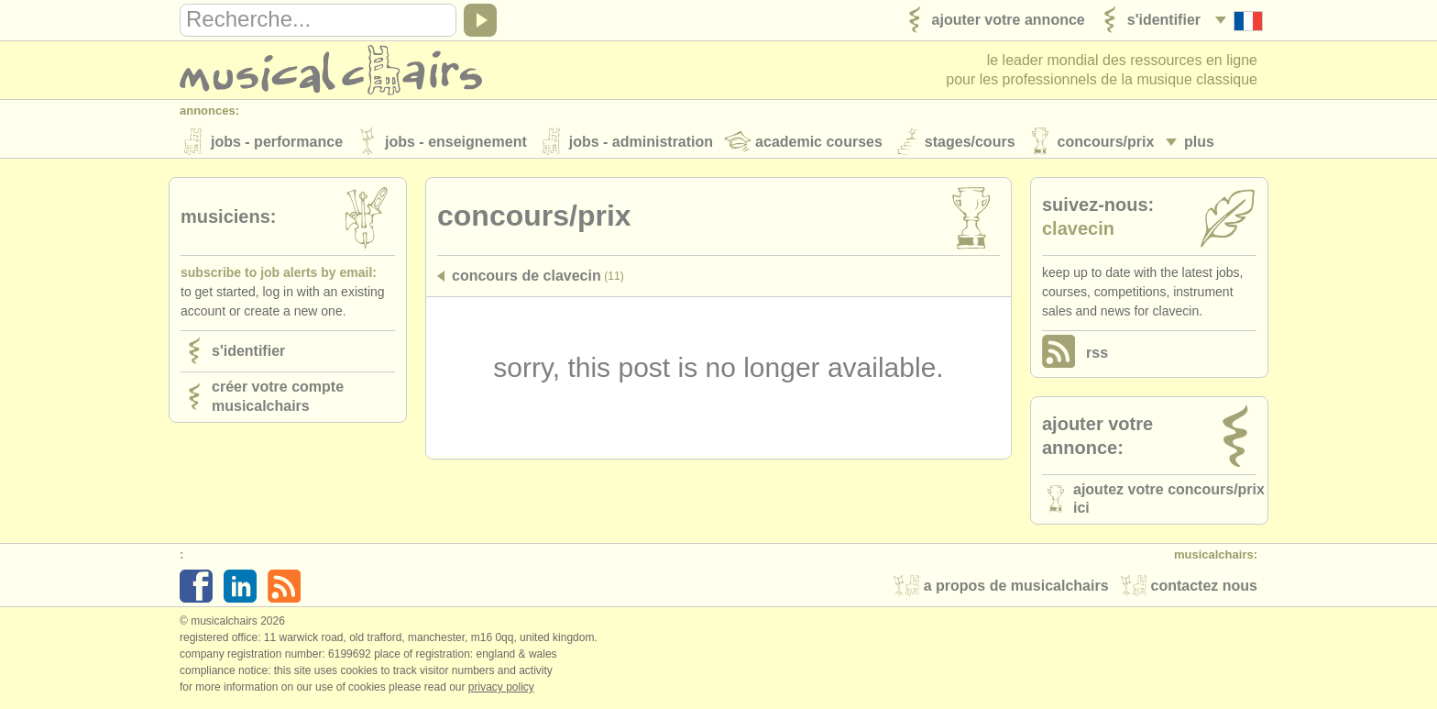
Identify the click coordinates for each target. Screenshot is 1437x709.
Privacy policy (501, 689)
